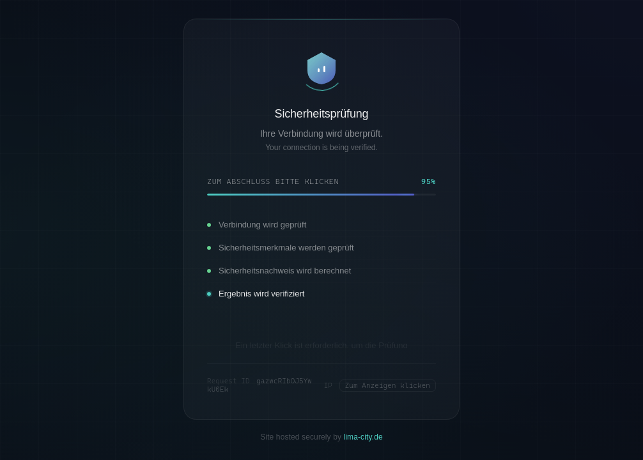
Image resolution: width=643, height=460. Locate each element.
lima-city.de (363, 432)
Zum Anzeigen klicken (387, 381)
